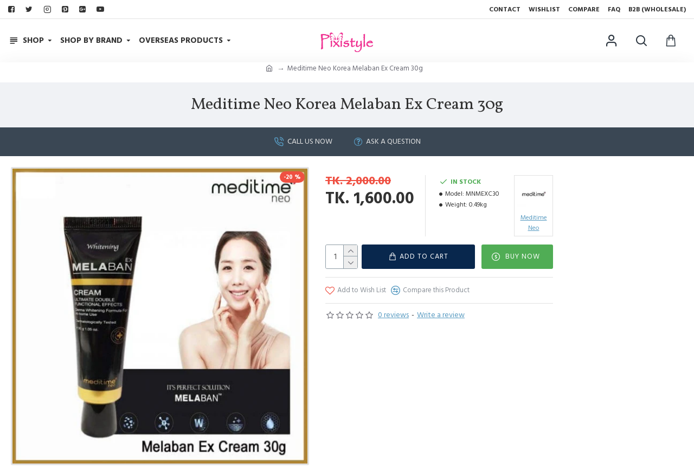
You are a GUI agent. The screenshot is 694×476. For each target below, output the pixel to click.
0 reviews (393, 315)
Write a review (441, 315)
